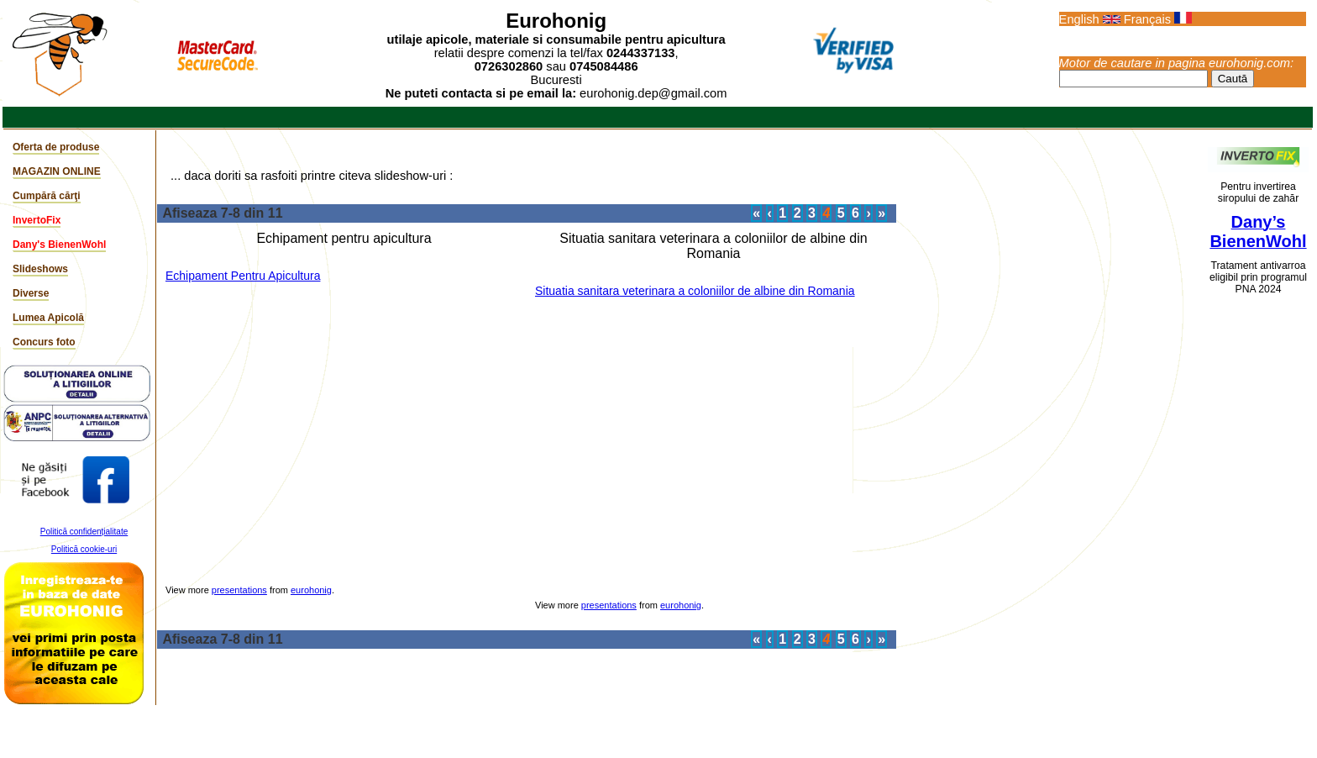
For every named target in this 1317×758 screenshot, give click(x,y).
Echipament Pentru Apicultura (242, 275)
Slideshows (40, 269)
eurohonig (311, 590)
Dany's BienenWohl (59, 244)
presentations (239, 590)
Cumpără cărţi (47, 196)
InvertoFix (36, 220)
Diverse (31, 293)
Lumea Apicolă (48, 318)
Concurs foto (44, 342)
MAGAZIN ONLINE (57, 171)
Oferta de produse (56, 147)
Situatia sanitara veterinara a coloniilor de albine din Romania (695, 290)
